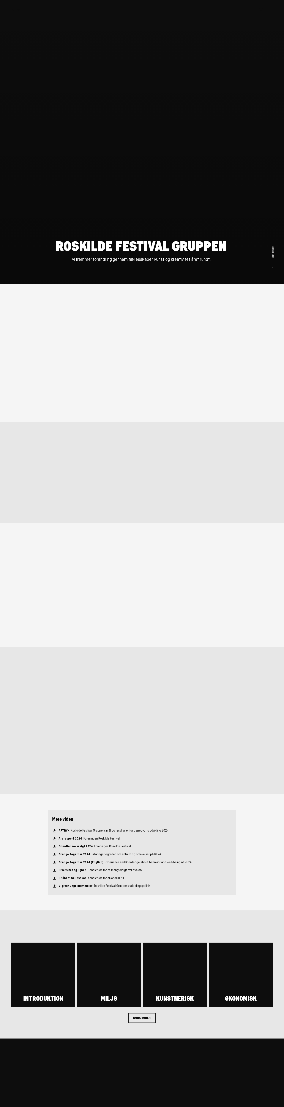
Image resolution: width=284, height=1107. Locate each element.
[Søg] (261, 9)
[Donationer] (142, 1018)
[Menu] (270, 9)
